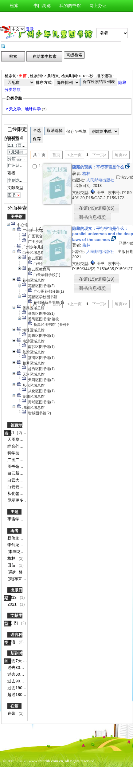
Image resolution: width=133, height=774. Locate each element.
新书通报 (14, 17)
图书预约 (70, 17)
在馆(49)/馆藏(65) (96, 208)
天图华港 (16, 439)
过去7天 (15, 660)
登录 (30, 29)
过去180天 (17, 687)
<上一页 (74, 154)
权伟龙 (14, 538)
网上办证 (98, 5)
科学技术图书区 (22, 453)
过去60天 (16, 674)
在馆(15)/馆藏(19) (96, 279)
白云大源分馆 (20, 480)
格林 (12, 558)
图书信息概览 (92, 217)
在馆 (14, 706)
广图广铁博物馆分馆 (26, 459)
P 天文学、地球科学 (24, 109)
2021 (12, 604)
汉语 (12, 642)
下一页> (99, 154)
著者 (14, 530)
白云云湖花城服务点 (26, 486)
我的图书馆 (70, 5)
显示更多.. (16, 500)
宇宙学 (14, 519)
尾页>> (121, 154)
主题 (14, 511)
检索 (14, 5)
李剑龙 (14, 545)
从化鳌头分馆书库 (24, 493)
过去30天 (16, 667)
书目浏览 (42, 5)
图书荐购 (42, 17)
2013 (12, 597)
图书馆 (16, 216)
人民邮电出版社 (100, 180)
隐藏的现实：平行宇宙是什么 (98, 167)
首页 (56, 154)
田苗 (12, 565)
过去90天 (16, 681)
